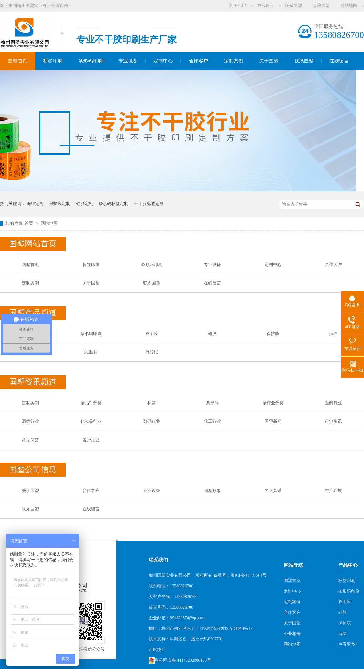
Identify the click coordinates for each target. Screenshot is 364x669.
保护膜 (273, 333)
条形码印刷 (90, 60)
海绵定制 (35, 203)
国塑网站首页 (32, 243)
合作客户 (198, 60)
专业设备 (128, 60)
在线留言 (265, 5)
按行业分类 (273, 403)
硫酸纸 (151, 352)
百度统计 (157, 649)
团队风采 (273, 490)
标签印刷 (52, 60)
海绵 (333, 333)
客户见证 (91, 440)
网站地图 (348, 5)
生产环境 (333, 490)
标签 (151, 403)
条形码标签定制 (113, 203)
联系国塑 (293, 5)
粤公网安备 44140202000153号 (180, 660)
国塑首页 (17, 60)
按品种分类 (91, 403)
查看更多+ (348, 644)
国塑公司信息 (32, 469)
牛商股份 (178, 639)
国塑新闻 (273, 421)
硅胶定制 (84, 203)
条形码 (212, 403)
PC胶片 (91, 352)
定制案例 (233, 60)
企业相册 (292, 633)
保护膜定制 (59, 203)
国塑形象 (212, 490)
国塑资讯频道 (32, 382)
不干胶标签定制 (149, 203)
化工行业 (212, 421)
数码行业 (151, 421)
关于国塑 (268, 60)
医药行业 (333, 403)
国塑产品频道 (32, 312)
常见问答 (30, 440)
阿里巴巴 (237, 5)
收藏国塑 (321, 5)
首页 (29, 223)
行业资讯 (333, 421)
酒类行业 (30, 421)
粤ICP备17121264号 (249, 575)
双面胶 (151, 333)
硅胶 (212, 333)
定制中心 (163, 60)
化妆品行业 (91, 421)
